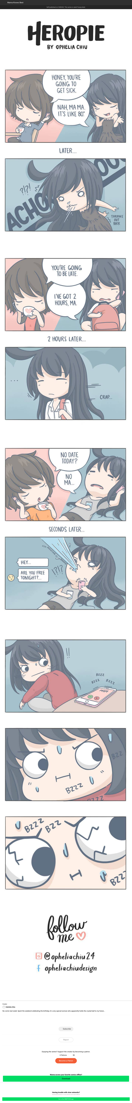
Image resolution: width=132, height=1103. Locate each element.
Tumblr (74, 1021)
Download (66, 1079)
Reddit (82, 1021)
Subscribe (67, 1029)
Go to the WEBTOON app (66, 1099)
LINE (49, 1021)
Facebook (58, 1021)
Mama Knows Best (15, 2)
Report (66, 1040)
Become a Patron (66, 1061)
